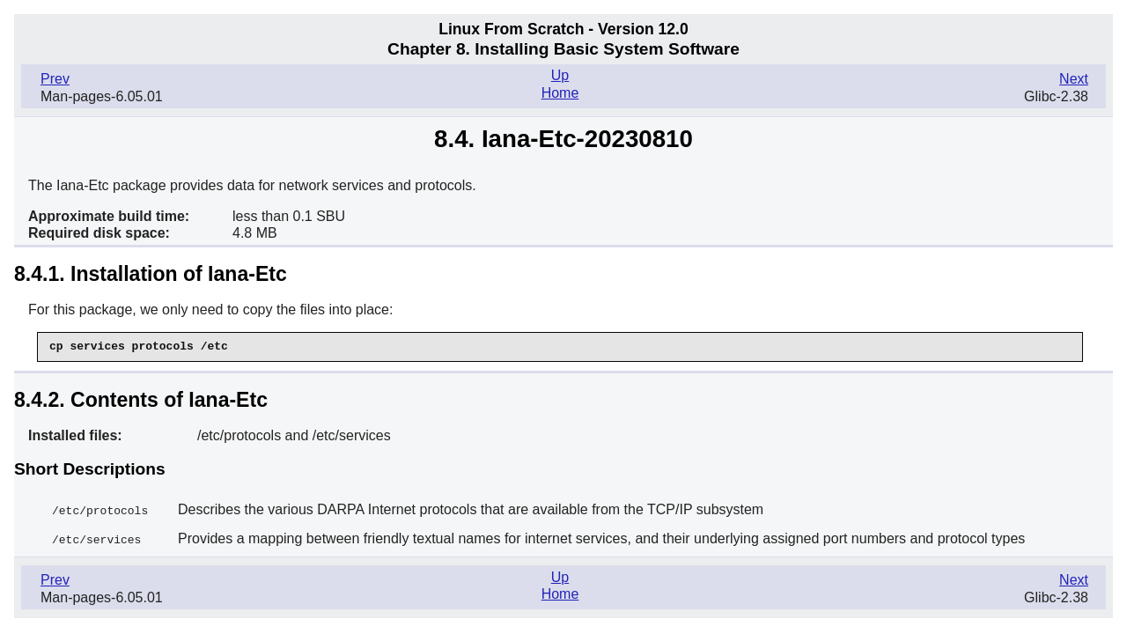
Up (560, 75)
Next (1073, 78)
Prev (55, 78)
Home (560, 92)
